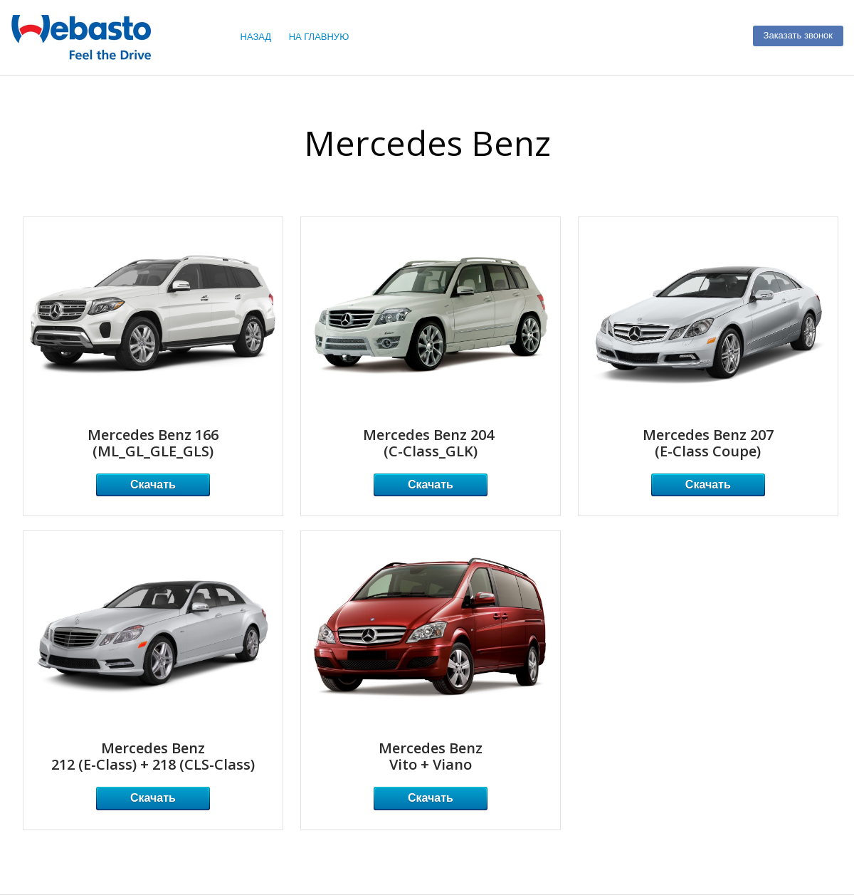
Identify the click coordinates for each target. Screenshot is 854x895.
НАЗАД (256, 36)
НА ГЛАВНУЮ (319, 36)
